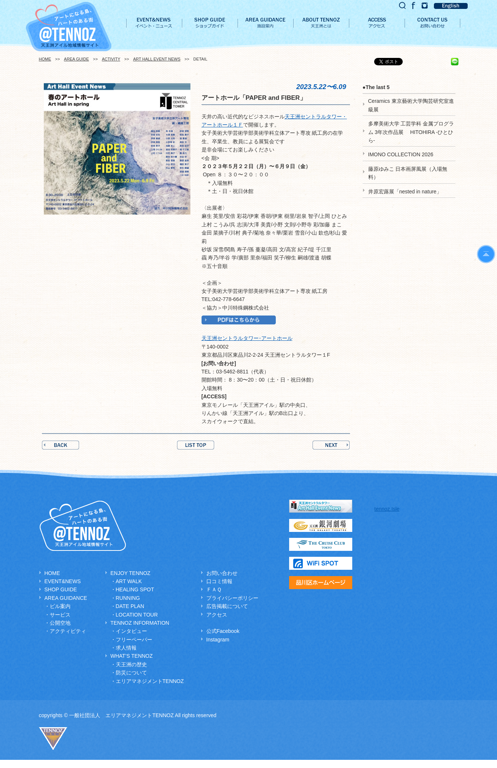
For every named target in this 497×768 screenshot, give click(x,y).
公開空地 (60, 623)
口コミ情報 (219, 581)
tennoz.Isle (387, 509)
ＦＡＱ (214, 589)
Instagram (217, 640)
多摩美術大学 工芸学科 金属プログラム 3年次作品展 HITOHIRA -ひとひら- (411, 132)
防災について (131, 673)
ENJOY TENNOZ (131, 573)
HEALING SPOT (135, 589)
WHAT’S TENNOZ (132, 656)
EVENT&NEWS (63, 581)
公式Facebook (222, 631)
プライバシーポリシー (232, 598)
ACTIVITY (111, 59)
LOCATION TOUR (137, 615)
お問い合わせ (222, 573)
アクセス (216, 615)
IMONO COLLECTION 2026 (401, 154)
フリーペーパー (134, 640)
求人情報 (126, 648)
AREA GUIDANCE (66, 598)
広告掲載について (227, 606)
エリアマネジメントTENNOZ (150, 681)
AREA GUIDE (76, 59)
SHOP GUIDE (61, 589)
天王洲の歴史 (131, 664)
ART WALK (129, 581)
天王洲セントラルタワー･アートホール (247, 338)
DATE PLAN (130, 606)
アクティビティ (68, 631)
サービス (60, 615)
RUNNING (128, 598)
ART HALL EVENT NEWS (156, 59)
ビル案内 (60, 606)
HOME (45, 59)
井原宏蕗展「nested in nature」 (405, 192)
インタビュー (131, 631)
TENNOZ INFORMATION (140, 623)
